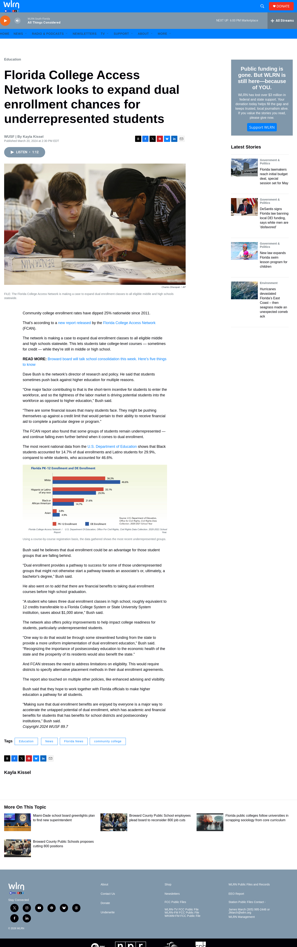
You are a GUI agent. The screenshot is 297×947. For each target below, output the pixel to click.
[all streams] (282, 30)
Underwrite (108, 921)
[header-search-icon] (264, 11)
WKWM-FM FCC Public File (182, 925)
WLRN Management (242, 926)
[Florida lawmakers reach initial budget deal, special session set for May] (244, 177)
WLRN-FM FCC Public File (182, 921)
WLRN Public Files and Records (249, 893)
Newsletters (85, 43)
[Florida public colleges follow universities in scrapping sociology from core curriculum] (210, 831)
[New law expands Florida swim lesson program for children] (244, 260)
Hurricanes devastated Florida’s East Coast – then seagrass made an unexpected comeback (274, 312)
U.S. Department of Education (112, 456)
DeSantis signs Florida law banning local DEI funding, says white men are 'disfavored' (274, 227)
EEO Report (236, 903)
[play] (5, 30)
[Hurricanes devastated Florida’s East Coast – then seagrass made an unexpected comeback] (244, 300)
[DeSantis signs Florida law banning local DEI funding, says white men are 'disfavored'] (244, 216)
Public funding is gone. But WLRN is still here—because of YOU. (262, 87)
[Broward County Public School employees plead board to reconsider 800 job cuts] (113, 831)
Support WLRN (262, 136)
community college (107, 750)
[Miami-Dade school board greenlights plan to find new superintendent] (17, 831)
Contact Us (108, 903)
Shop (168, 893)
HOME (4, 43)
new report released (74, 332)
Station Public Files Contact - (247, 911)
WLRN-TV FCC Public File (182, 918)
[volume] (17, 30)
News (49, 750)
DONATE (285, 11)
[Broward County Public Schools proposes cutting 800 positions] (17, 857)
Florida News (74, 750)
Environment (269, 292)
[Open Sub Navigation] (26, 43)
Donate (105, 912)
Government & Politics (270, 171)
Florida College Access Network (129, 332)
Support (121, 43)
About (143, 43)
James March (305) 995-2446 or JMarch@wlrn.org (249, 920)
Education (12, 69)
